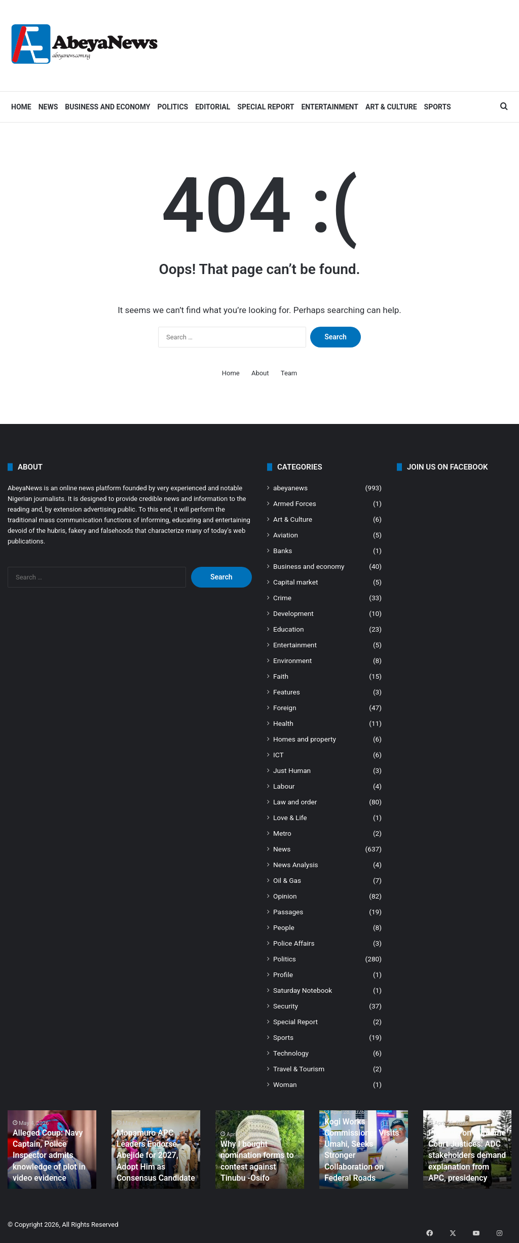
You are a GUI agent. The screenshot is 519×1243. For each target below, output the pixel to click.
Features (286, 692)
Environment (292, 660)
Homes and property (304, 739)
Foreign (284, 708)
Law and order (295, 802)
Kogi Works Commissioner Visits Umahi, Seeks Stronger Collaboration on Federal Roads (363, 1158)
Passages (288, 912)
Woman (285, 1084)
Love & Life (290, 817)
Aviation (285, 535)
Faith (280, 676)
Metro (282, 833)
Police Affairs (293, 943)
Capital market (295, 582)
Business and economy (107, 107)
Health (283, 723)
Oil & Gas (287, 880)
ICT (278, 755)
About (260, 373)
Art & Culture (391, 107)
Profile (283, 974)
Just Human (292, 770)
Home (21, 107)
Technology (291, 1053)
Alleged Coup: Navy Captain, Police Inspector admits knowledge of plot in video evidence (45, 1158)
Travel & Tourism (298, 1069)
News (48, 107)
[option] (52, 1149)
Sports (437, 107)
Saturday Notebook (302, 990)
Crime (282, 598)
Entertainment (329, 107)
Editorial (212, 107)
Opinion (285, 896)
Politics (172, 107)
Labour (283, 786)
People (283, 927)
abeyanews (290, 488)
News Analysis (295, 865)
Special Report (265, 107)
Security (285, 1006)
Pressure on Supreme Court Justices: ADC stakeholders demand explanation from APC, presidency (464, 1158)
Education (288, 629)
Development (293, 613)
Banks (282, 551)
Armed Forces (294, 503)
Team (289, 373)
